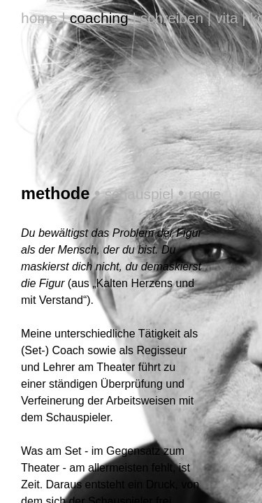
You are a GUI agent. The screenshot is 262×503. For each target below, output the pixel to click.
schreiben (119, 11)
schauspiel (117, 71)
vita (174, 11)
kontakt (220, 11)
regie (181, 71)
